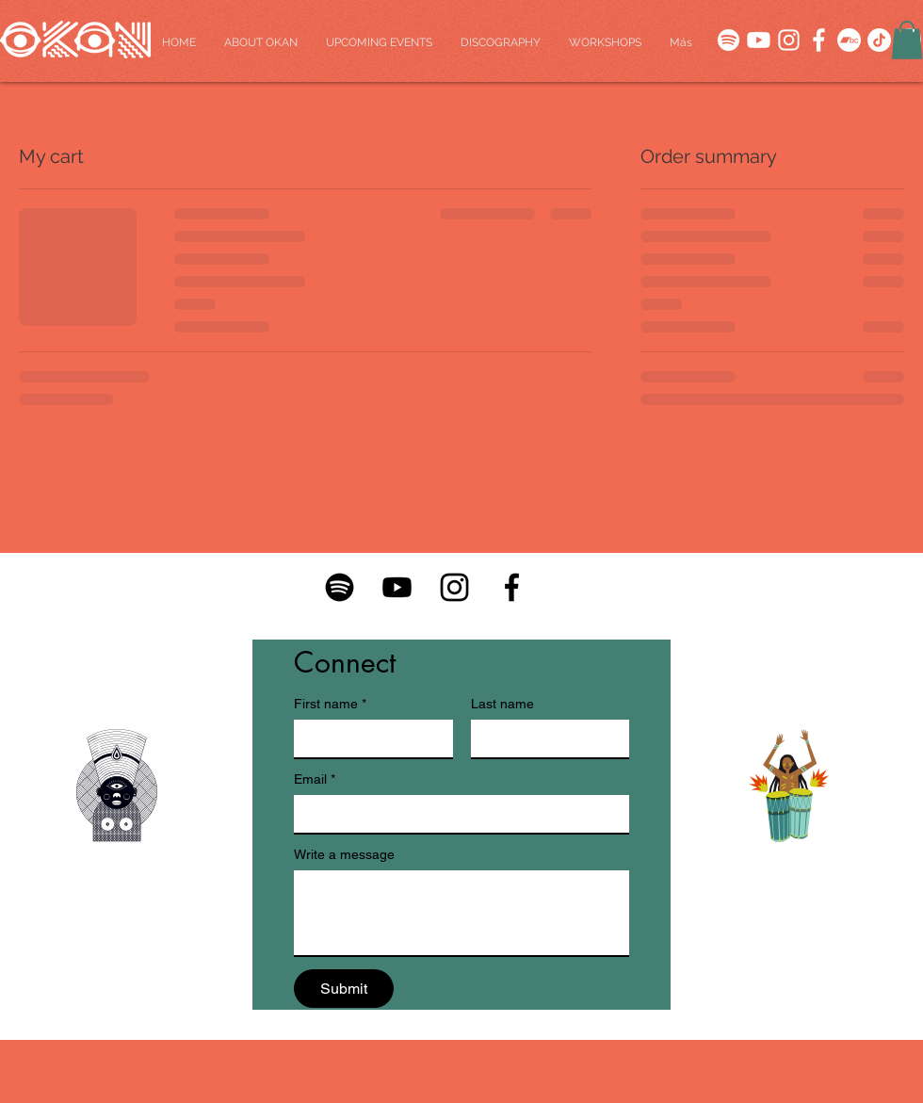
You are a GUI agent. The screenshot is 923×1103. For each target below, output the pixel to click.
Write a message (344, 854)
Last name (502, 703)
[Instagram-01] (454, 587)
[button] (907, 40)
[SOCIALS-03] (728, 40)
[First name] (368, 738)
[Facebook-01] (511, 587)
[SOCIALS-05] (789, 40)
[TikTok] (879, 40)
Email (314, 779)
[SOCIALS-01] (758, 40)
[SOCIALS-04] (819, 40)
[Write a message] (461, 913)
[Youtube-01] (397, 587)
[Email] (456, 814)
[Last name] (545, 738)
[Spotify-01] (339, 587)
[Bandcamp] (849, 40)
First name (330, 704)
